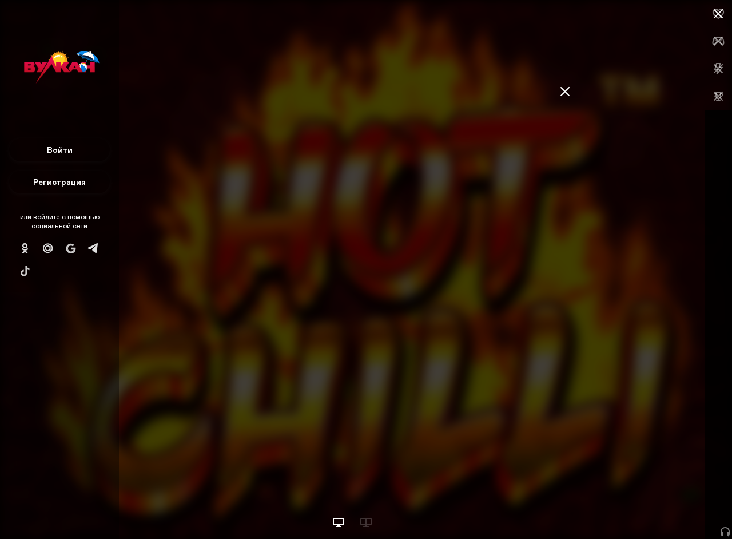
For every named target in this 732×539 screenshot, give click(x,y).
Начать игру (645, 509)
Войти (60, 149)
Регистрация (59, 181)
